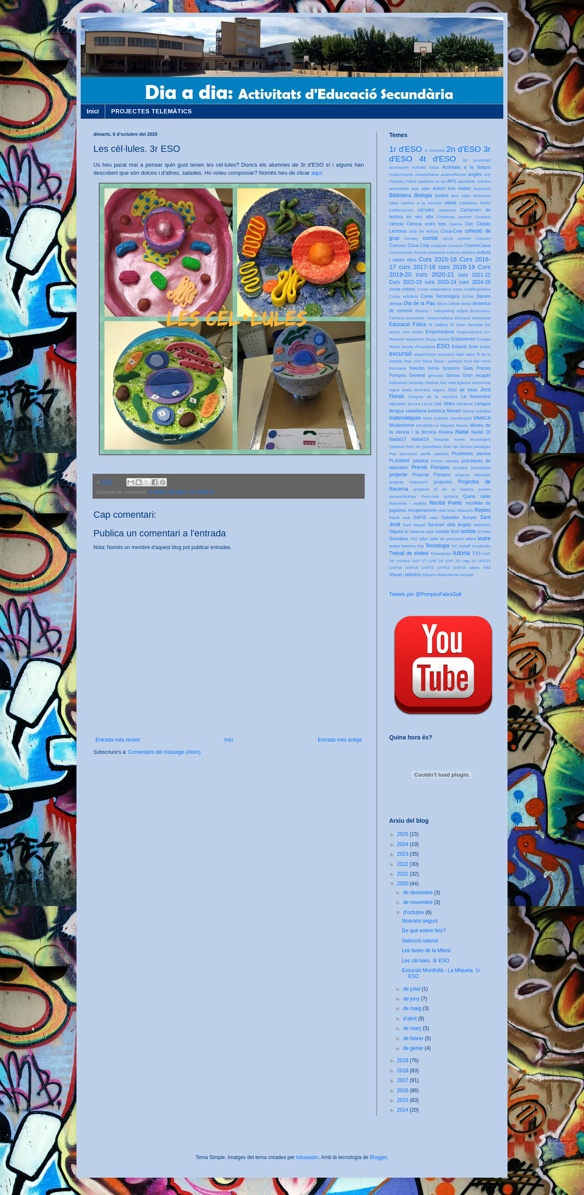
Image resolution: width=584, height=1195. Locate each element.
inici (443, 382)
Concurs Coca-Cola (409, 245)
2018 (403, 1071)
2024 (403, 844)
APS (451, 181)
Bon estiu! (461, 195)
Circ (469, 223)
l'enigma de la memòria (432, 396)
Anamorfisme (427, 174)
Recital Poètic (445, 503)
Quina (469, 496)
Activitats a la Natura (466, 167)
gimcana (435, 375)
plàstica (420, 460)
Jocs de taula (463, 389)
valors (474, 567)
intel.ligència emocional (469, 382)
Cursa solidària (403, 296)
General (417, 375)
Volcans (429, 574)
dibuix (442, 303)
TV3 (476, 553)
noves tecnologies (472, 439)
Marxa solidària (477, 411)
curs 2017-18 (417, 267)
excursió (400, 353)
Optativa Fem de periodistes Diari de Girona (430, 446)
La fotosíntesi (476, 396)
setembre (482, 524)
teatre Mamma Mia (406, 546)
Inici (93, 111)
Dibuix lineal (460, 303)
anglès (475, 174)
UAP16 (395, 567)
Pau (392, 453)
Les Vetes (444, 403)
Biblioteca (400, 195)
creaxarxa (436, 252)
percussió (408, 453)
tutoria (461, 552)
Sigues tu (398, 531)
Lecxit (427, 403)
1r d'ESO (405, 149)
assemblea (399, 188)
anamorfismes (453, 174)
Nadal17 (397, 439)
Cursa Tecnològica (439, 296)
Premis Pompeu (431, 467)
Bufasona (482, 195)
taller (423, 538)
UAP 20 (452, 560)
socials (442, 531)
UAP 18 (435, 560)
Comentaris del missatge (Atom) (164, 752)
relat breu (447, 510)
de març (413, 1028)
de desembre (418, 893)
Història (432, 382)
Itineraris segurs (430, 389)
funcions (450, 368)
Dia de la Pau (419, 303)
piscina (483, 453)
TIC (454, 546)
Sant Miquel (414, 524)
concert (464, 238)
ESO (443, 346)
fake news (465, 354)
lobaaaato (307, 1157)
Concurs (483, 238)
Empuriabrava (469, 332)
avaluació (482, 188)
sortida (467, 531)
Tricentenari (440, 553)
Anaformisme (401, 174)
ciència (396, 223)
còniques (439, 245)
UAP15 (484, 560)
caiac (393, 203)
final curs (412, 361)
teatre (484, 538)
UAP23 (459, 567)
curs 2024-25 (475, 282)
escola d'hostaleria (418, 346)
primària (460, 467)
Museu (462, 425)
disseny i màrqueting (434, 310)
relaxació (465, 510)
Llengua (483, 403)
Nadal (461, 432)
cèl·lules (426, 209)
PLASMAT (399, 460)
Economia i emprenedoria (429, 318)
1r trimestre (434, 150)
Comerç (411, 238)
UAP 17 (419, 560)
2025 (403, 834)
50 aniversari (477, 160)
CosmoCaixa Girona (407, 252)
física (427, 361)
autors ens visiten (452, 188)
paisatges (482, 446)
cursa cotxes (402, 288)
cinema (455, 224)
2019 (403, 1060)
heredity (416, 382)
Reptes (483, 510)
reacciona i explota (407, 503)
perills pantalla (434, 453)
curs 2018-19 (456, 267)
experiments (425, 354)
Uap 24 (469, 560)
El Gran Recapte (466, 324)
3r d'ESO (157, 491)
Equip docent (438, 339)
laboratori (397, 403)
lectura (414, 403)
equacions (415, 339)
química (451, 496)
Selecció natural (420, 941)
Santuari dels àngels (449, 524)
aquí (316, 173)
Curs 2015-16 (438, 259)
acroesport (398, 167)
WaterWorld (447, 574)
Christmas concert (454, 216)
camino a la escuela (421, 203)
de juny (412, 999)
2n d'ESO (463, 149)
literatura (464, 403)
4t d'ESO (437, 158)
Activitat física (425, 167)
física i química (448, 361)
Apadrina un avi (432, 181)
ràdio (485, 496)
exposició (446, 354)
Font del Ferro (477, 361)
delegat (395, 303)
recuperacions (422, 510)
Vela (487, 567)
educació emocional (472, 318)
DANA (468, 296)
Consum (455, 245)
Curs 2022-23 (405, 282)
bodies (442, 195)
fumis (433, 368)
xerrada (466, 574)
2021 (403, 874)
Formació (397, 368)
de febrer (414, 1038)
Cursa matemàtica (433, 289)
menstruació (461, 418)
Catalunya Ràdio (475, 203)
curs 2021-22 (474, 275)
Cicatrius (483, 216)
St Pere (484, 531)
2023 (403, 854)
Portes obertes (445, 461)
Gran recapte (476, 375)
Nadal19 (420, 439)
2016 (403, 1090)
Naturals (441, 439)
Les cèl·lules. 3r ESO (425, 961)
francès (416, 368)
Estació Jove (465, 346)
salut (434, 517)
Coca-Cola (451, 231)
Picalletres (462, 453)
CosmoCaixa (477, 245)
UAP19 (411, 567)
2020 (403, 884)
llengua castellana (407, 410)
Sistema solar (421, 531)
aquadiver (466, 181)
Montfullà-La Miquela (435, 425)
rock (406, 517)
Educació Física (407, 324)
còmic (447, 238)
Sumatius (398, 538)
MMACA (482, 417)
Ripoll (394, 517)
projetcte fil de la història (443, 489)
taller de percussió (447, 538)
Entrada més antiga (340, 740)
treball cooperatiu (475, 546)
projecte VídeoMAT (408, 482)
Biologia (177, 491)
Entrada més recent (118, 740)
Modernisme (401, 425)
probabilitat (481, 467)
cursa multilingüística (472, 289)
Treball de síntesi (408, 553)
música (445, 431)
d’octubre (414, 912)
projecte (398, 475)
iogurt (394, 389)
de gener (414, 1048)
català (450, 202)
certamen (447, 210)
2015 (403, 1100)
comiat (430, 238)
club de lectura (424, 231)
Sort (454, 531)
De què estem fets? (424, 931)
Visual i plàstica (404, 574)
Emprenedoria (440, 331)
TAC (414, 538)
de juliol (412, 989)
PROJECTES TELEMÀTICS (151, 111)
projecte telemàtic (473, 475)
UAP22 (443, 567)
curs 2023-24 (440, 282)
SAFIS (419, 517)
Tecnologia (437, 546)
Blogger (378, 1157)
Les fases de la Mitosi (426, 950)
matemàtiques (405, 418)
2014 (403, 1110)
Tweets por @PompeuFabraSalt (425, 594)
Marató (454, 410)
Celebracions (401, 210)
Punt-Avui (430, 496)
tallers (470, 538)
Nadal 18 (481, 431)
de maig (413, 1008)
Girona (452, 375)
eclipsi (462, 310)
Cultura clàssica (461, 252)
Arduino (484, 181)
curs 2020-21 (201, 491)
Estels (485, 346)
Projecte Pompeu (431, 474)
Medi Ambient (435, 418)
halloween (398, 382)
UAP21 (427, 567)
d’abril (410, 1019)
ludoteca (436, 410)
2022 (403, 864)
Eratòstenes (463, 338)
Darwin (483, 296)
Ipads (407, 389)
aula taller (420, 188)
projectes (443, 481)
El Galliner (438, 324)
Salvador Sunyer (459, 517)
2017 (403, 1080)
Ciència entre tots (426, 223)
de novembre (418, 902)
